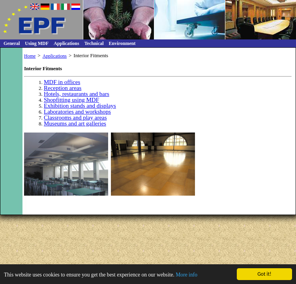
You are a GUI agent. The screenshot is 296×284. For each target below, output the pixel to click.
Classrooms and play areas (75, 117)
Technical (94, 43)
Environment (122, 43)
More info (186, 275)
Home (30, 56)
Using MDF (37, 43)
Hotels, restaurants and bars (76, 94)
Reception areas (62, 88)
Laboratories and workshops (77, 111)
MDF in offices (62, 82)
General (12, 43)
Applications (66, 43)
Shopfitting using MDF (71, 100)
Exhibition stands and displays (80, 106)
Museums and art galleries (75, 123)
